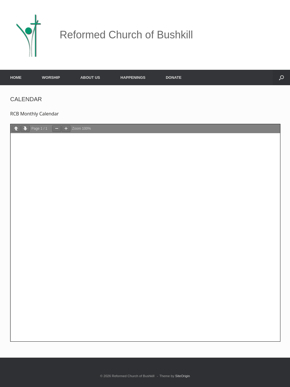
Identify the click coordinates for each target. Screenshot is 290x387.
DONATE (174, 77)
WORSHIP (51, 77)
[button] (281, 77)
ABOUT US (90, 77)
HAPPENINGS (132, 77)
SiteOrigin (182, 376)
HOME (16, 77)
